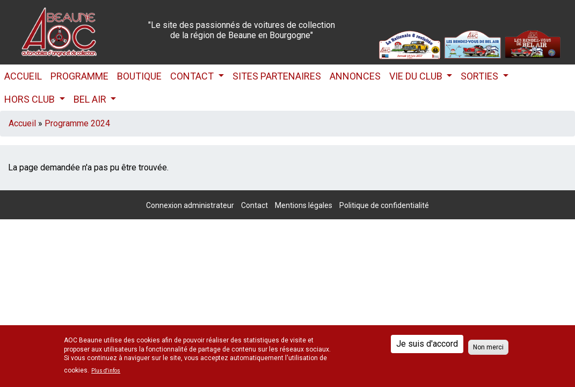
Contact (193, 76)
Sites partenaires (276, 76)
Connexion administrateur (190, 205)
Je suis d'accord (427, 344)
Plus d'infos (105, 371)
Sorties (480, 76)
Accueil (23, 76)
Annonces (355, 76)
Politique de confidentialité (384, 205)
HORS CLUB (30, 99)
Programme (79, 76)
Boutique (139, 76)
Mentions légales (303, 205)
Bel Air (91, 99)
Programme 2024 (77, 123)
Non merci (488, 347)
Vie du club (417, 76)
